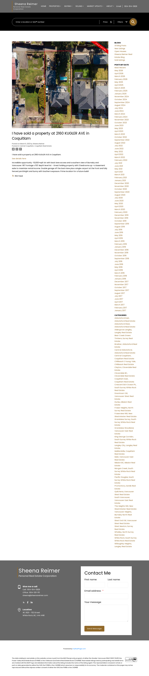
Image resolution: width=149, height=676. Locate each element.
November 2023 (122, 119)
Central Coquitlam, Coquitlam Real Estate (35, 146)
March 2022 (120, 157)
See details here (19, 158)
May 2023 (119, 128)
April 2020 (119, 206)
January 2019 (120, 247)
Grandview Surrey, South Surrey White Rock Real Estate (125, 422)
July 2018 (118, 261)
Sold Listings (120, 60)
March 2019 (119, 241)
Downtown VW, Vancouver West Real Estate (124, 396)
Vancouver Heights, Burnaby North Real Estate (123, 515)
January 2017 (120, 310)
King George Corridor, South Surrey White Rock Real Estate (125, 439)
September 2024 (122, 102)
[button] (24, 602)
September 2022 (122, 140)
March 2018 (120, 273)
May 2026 (119, 70)
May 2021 (118, 169)
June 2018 (119, 264)
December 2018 (121, 250)
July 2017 (118, 296)
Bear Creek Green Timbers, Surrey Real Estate (124, 338)
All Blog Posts (120, 45)
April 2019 (119, 238)
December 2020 (122, 183)
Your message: (92, 602)
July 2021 (118, 163)
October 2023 (121, 122)
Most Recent (120, 67)
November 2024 (122, 96)
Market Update (94, 6)
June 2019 (119, 232)
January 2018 (120, 278)
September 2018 (122, 258)
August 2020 (120, 195)
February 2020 (121, 212)
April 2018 (119, 270)
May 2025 (119, 82)
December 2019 (121, 215)
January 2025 (120, 93)
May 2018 (119, 267)
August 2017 (120, 293)
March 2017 (120, 304)
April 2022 (119, 154)
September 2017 (122, 290)
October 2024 (121, 99)
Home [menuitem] (43, 6)
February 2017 (121, 307)
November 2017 (121, 284)
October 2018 (120, 255)
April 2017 (119, 302)
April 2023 (119, 131)
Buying (67, 6)
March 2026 (120, 76)
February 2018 (121, 276)
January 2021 (120, 180)
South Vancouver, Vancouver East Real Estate (124, 500)
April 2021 (119, 171)
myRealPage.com (79, 649)
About (109, 6)
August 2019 (120, 226)
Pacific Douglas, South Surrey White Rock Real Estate (125, 480)
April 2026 (119, 73)
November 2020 (122, 186)
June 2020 (119, 200)
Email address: (93, 590)
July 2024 (119, 108)
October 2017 (120, 287)
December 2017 (121, 281)
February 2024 (121, 117)
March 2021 (119, 174)
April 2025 (119, 85)
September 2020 (122, 192)
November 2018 (121, 252)
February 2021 (121, 177)
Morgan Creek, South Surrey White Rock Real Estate (125, 471)
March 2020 (120, 209)
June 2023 (119, 125)
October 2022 (121, 137)
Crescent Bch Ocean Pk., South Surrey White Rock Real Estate (125, 387)
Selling (79, 6)
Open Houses (120, 51)
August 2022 (120, 143)
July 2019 (118, 229)
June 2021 (119, 166)
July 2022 (119, 145)
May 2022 (119, 151)
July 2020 (119, 197)
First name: (90, 579)
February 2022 (121, 160)
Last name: (114, 579)
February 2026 (121, 79)
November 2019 (121, 218)
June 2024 (119, 111)
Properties (54, 6)
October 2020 (121, 189)
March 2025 (120, 88)
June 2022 (119, 148)
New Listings (120, 48)
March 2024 (120, 114)
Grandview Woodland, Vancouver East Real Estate (124, 431)
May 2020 (119, 203)
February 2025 (121, 90)
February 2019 (121, 244)
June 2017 (119, 299)
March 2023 (120, 134)
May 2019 (118, 235)
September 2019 (122, 223)
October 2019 (120, 221)
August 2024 (120, 105)
